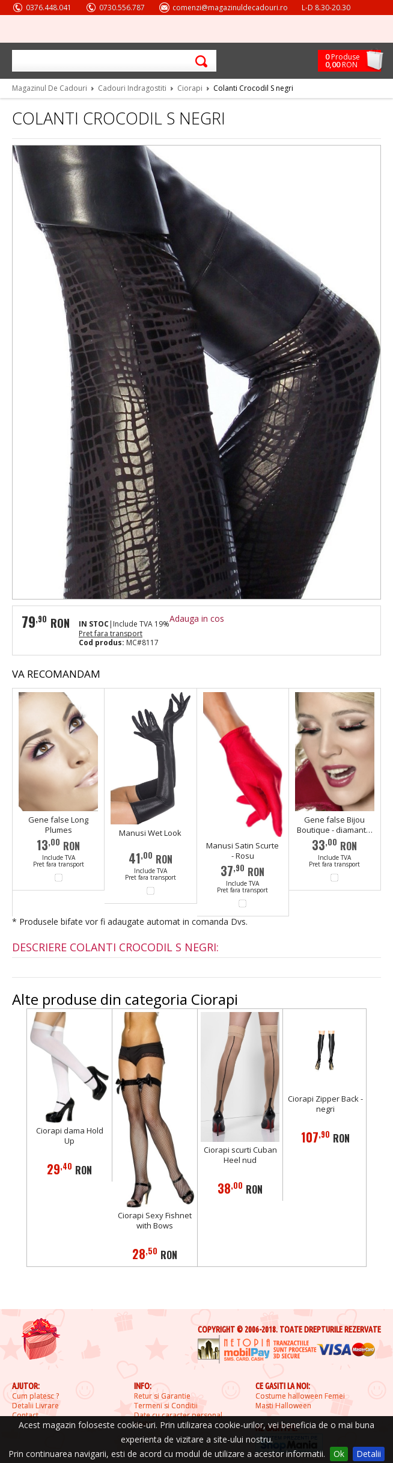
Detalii (368, 1453)
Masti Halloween (283, 1406)
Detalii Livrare (35, 1406)
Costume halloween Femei (300, 1396)
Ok (339, 1453)
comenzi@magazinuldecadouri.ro (230, 7)
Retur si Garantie (162, 1396)
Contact (25, 1415)
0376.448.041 (49, 7)
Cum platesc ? (35, 1396)
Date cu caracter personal (178, 1415)
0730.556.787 (122, 7)
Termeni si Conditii (166, 1406)
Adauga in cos (196, 618)
